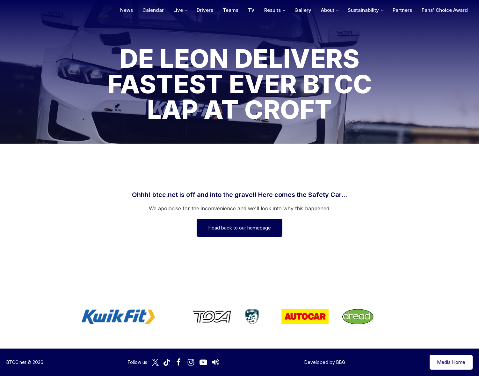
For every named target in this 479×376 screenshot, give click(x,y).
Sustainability (363, 10)
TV (251, 10)
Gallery (302, 10)
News (126, 10)
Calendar (153, 10)
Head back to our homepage (239, 228)
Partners (402, 10)
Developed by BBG (324, 362)
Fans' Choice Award (445, 10)
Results (272, 10)
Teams (230, 10)
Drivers (205, 10)
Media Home (451, 362)
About (327, 10)
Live (178, 10)
